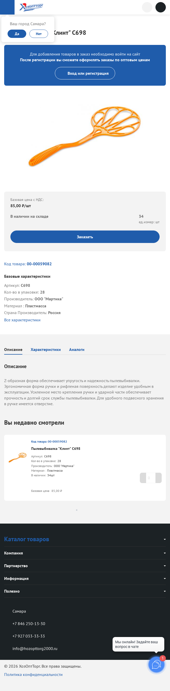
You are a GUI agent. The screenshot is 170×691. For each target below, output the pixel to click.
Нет (39, 33)
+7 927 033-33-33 (24, 636)
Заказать (85, 236)
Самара (15, 611)
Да (17, 33)
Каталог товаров (26, 539)
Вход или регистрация (85, 73)
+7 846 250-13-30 (24, 623)
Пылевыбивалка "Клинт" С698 (55, 448)
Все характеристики (22, 320)
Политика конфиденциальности (33, 674)
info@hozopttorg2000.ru (30, 648)
